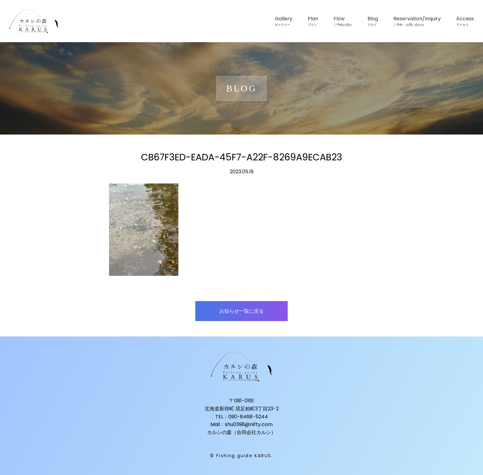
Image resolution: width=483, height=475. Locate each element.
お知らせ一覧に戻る (241, 311)
